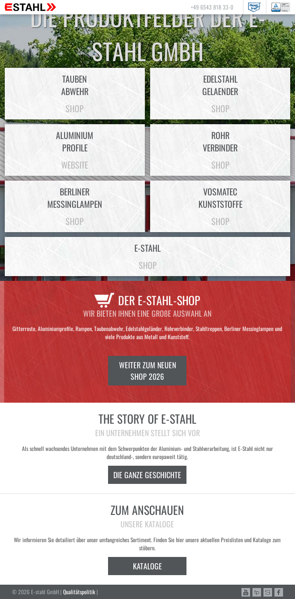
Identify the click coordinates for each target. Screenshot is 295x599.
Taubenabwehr (75, 94)
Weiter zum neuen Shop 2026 (147, 370)
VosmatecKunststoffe (220, 206)
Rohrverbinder (220, 150)
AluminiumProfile (75, 150)
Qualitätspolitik (79, 592)
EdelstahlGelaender (220, 94)
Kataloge (147, 566)
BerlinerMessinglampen (75, 206)
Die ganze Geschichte (147, 475)
